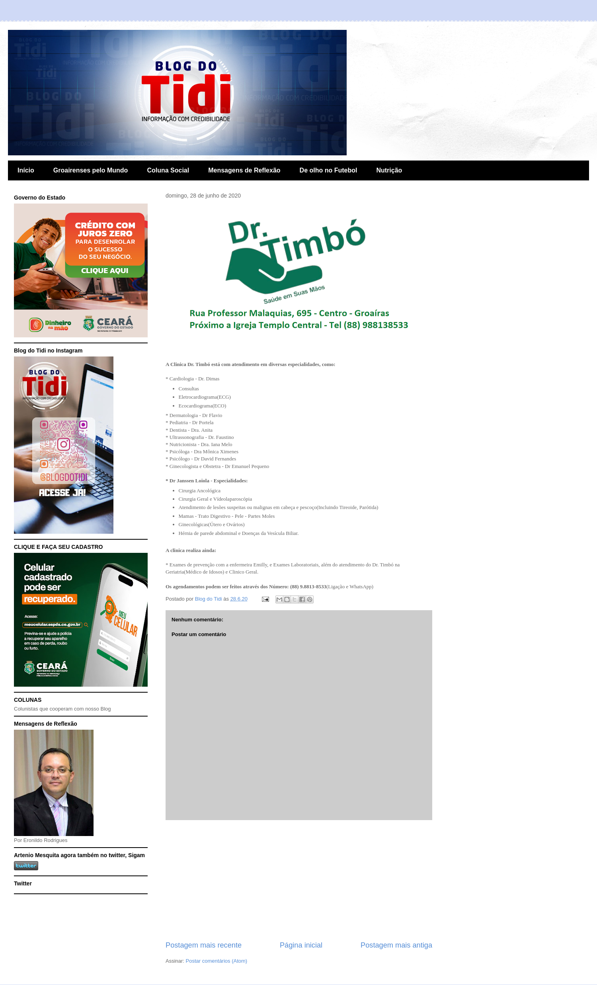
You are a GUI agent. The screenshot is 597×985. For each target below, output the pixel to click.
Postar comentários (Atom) (217, 961)
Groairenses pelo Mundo (90, 170)
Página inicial (301, 945)
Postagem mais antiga (396, 945)
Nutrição (389, 170)
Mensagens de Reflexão (244, 170)
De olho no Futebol (328, 170)
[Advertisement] (299, 880)
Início (26, 170)
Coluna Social (168, 170)
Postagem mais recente (204, 945)
